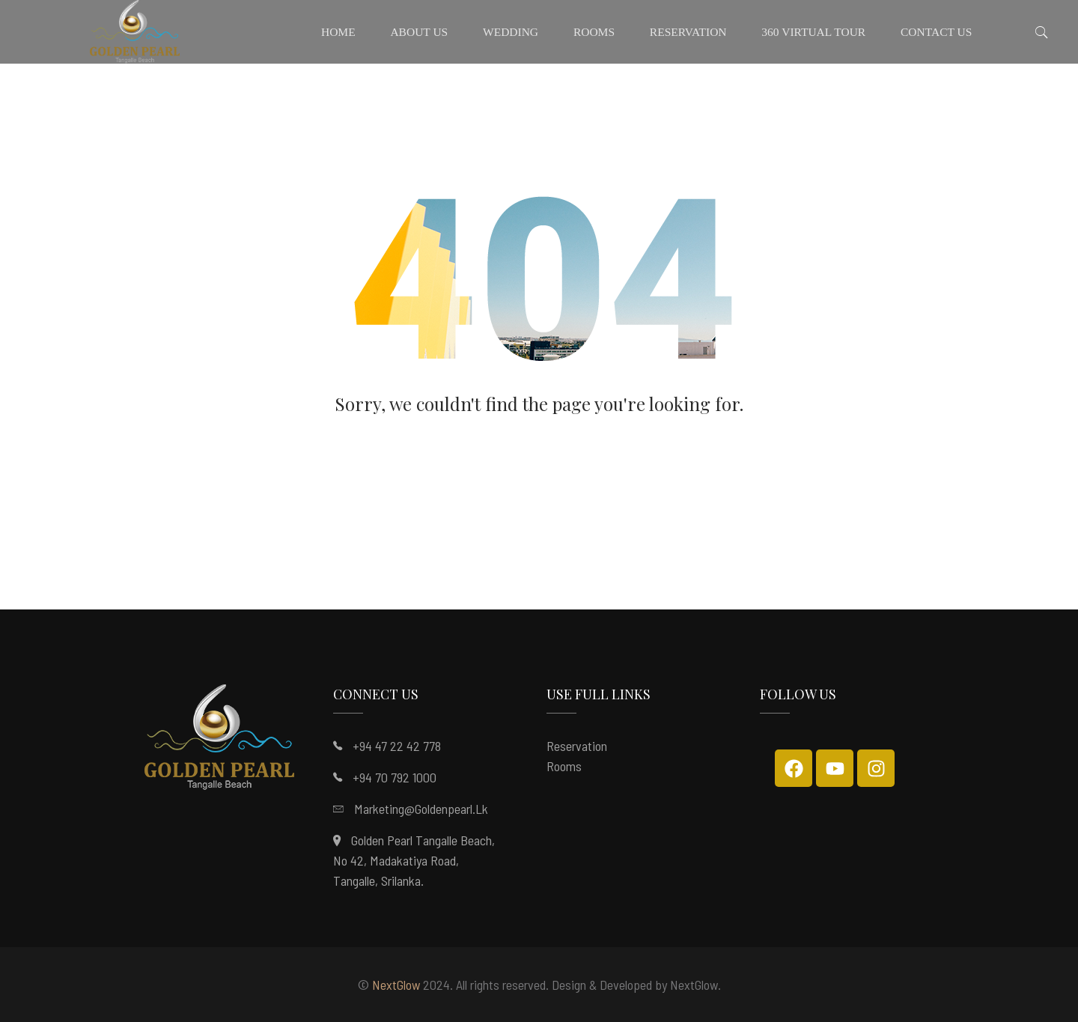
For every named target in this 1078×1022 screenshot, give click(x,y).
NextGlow (396, 984)
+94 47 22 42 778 (397, 745)
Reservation (576, 745)
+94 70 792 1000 (394, 777)
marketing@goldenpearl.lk (421, 808)
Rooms (564, 766)
